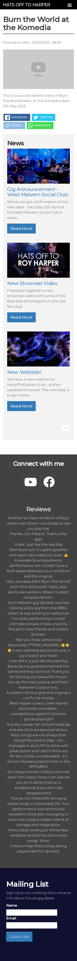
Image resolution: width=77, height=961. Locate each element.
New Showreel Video (32, 283)
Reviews (38, 509)
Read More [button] (21, 228)
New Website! (24, 372)
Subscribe (19, 936)
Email (11, 918)
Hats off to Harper (26, 4)
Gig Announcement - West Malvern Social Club (37, 191)
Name (11, 905)
